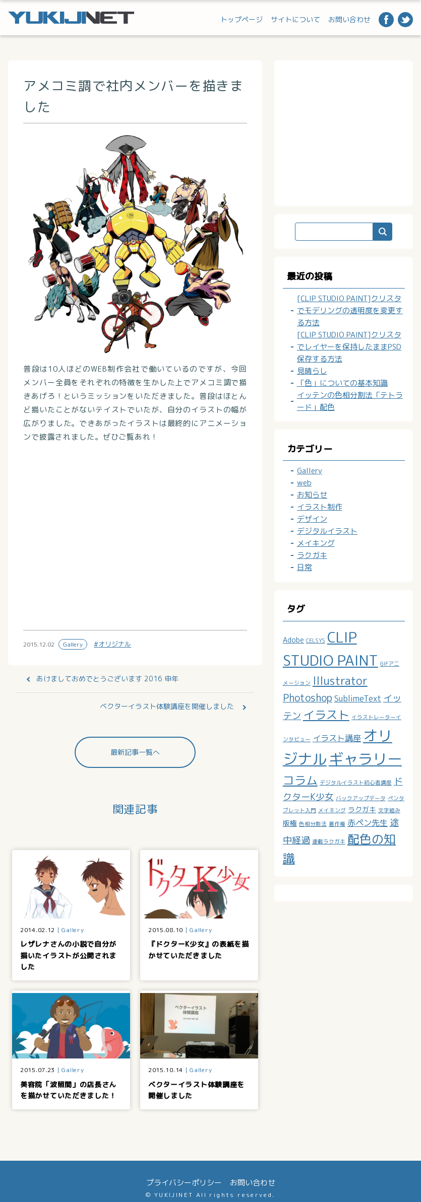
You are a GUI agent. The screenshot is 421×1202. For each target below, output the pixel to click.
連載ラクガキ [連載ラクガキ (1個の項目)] (328, 841)
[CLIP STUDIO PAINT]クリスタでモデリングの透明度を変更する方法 (350, 310)
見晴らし (312, 371)
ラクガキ (312, 555)
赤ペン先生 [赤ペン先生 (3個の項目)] (367, 822)
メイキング (316, 543)
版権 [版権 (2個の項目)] (290, 823)
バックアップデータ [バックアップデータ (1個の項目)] (361, 798)
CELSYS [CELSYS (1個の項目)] (315, 640)
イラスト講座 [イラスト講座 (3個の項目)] (337, 738)
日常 (304, 567)
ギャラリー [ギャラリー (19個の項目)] (365, 758)
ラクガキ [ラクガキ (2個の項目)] (362, 809)
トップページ (241, 19)
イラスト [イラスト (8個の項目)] (326, 714)
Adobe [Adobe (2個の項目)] (293, 640)
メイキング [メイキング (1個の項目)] (332, 810)
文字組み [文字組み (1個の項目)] (389, 810)
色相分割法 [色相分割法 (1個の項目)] (313, 823)
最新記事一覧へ (135, 752)
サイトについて (295, 19)
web (304, 482)
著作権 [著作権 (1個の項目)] (337, 823)
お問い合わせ (349, 19)
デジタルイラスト (327, 531)
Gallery (73, 644)
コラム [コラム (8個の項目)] (300, 780)
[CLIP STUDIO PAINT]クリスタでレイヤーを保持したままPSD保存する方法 (349, 346)
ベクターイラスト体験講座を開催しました (167, 706)
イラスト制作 (319, 507)
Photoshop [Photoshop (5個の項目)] (307, 697)
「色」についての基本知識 (342, 383)
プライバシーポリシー (184, 1182)
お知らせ (312, 494)
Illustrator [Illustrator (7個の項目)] (340, 680)
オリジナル (114, 644)
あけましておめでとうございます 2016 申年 (107, 678)
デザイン (312, 519)
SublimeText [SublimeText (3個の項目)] (357, 698)
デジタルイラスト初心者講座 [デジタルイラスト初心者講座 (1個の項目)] (356, 782)
